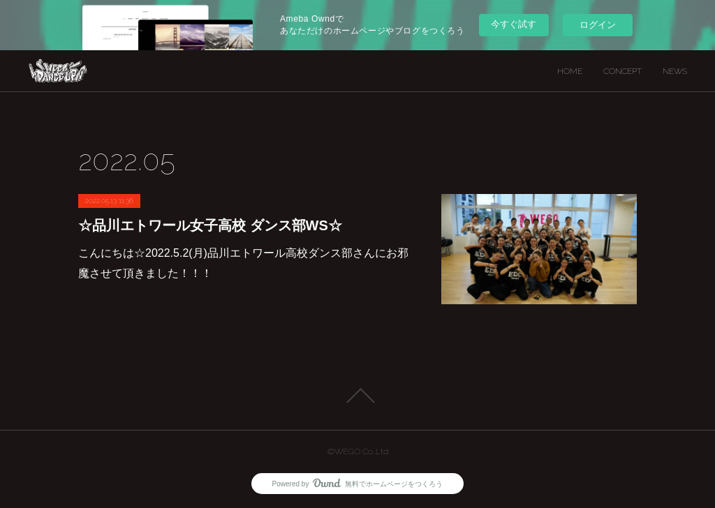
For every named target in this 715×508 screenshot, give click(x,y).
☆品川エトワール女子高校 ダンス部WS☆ (210, 225)
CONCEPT (622, 71)
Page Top (357, 395)
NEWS (675, 71)
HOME (569, 71)
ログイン (598, 25)
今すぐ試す (513, 24)
